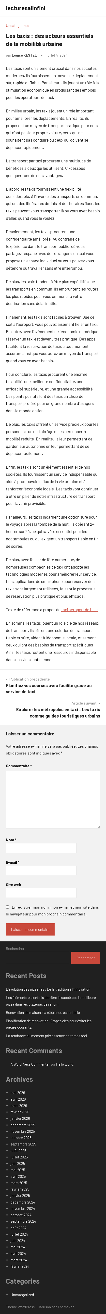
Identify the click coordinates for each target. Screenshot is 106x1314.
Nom (11, 839)
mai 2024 (18, 1247)
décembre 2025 (23, 1125)
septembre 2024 (23, 1221)
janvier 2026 (20, 1118)
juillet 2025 (19, 1157)
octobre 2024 (21, 1215)
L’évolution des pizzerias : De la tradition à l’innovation (48, 989)
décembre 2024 (23, 1202)
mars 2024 (19, 1260)
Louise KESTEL (24, 55)
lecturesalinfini (25, 8)
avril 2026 (18, 1099)
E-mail (12, 862)
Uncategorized (17, 25)
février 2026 (20, 1112)
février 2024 (20, 1266)
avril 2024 (18, 1253)
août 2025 (18, 1150)
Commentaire (19, 765)
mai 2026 (18, 1092)
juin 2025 (18, 1163)
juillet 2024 (19, 1234)
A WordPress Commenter (30, 1064)
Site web (13, 884)
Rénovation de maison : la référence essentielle (43, 1012)
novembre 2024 (23, 1208)
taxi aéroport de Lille (79, 609)
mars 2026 (19, 1105)
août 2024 (18, 1228)
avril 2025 (18, 1176)
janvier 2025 (20, 1195)
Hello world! (65, 1064)
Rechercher (15, 948)
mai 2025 (18, 1170)
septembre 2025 (23, 1144)
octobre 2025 (21, 1137)
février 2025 (20, 1189)
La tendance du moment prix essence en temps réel (46, 1036)
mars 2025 (19, 1182)
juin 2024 (18, 1240)
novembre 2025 (23, 1131)
